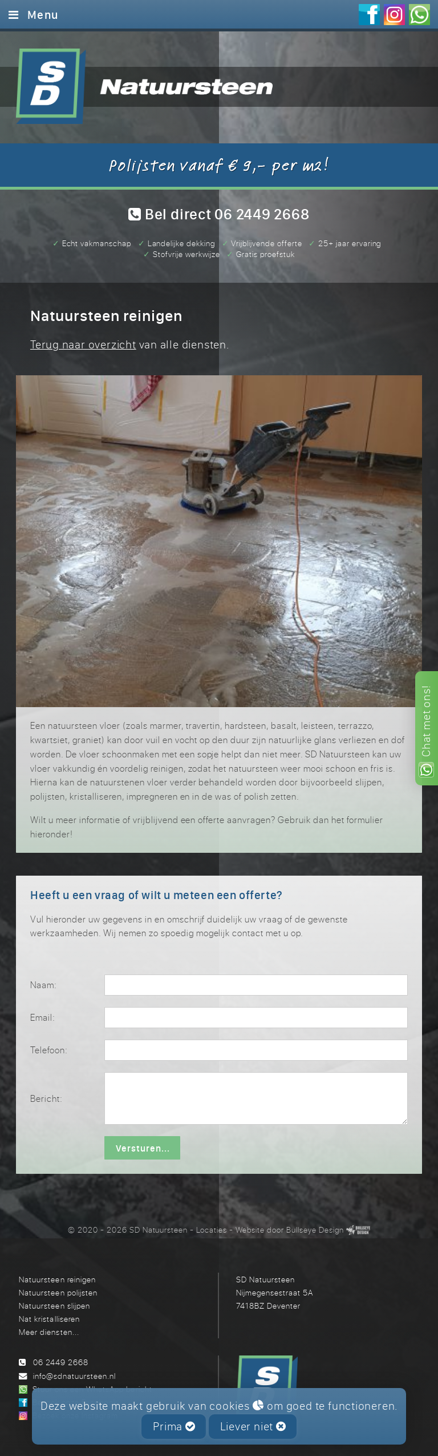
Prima (174, 1426)
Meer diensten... (49, 1331)
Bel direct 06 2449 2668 (218, 214)
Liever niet (253, 1426)
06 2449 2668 (60, 1362)
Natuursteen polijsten (58, 1292)
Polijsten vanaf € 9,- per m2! (219, 164)
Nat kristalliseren (49, 1318)
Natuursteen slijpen (54, 1305)
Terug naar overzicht (83, 344)
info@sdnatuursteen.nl (74, 1375)
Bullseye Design (315, 1229)
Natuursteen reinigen (57, 1279)
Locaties (211, 1229)
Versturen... (143, 1148)
